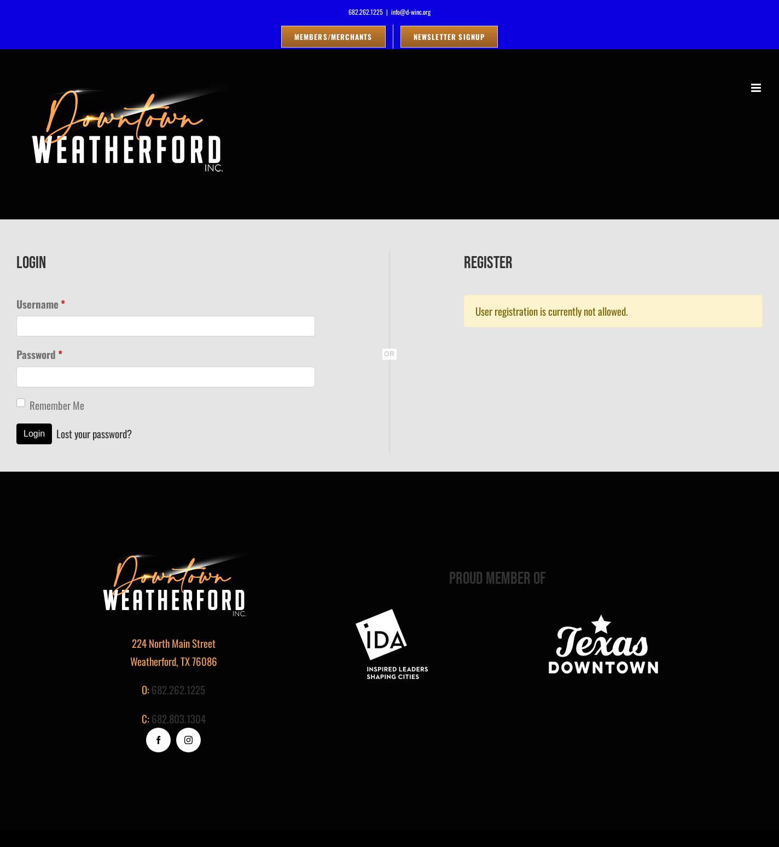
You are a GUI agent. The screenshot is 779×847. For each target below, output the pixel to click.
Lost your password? (94, 433)
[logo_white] (603, 614)
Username (40, 304)
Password (39, 354)
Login (34, 433)
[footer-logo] (392, 614)
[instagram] (188, 740)
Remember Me (57, 405)
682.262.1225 (178, 689)
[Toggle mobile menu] (757, 88)
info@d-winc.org (411, 11)
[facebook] (158, 740)
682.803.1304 (179, 718)
